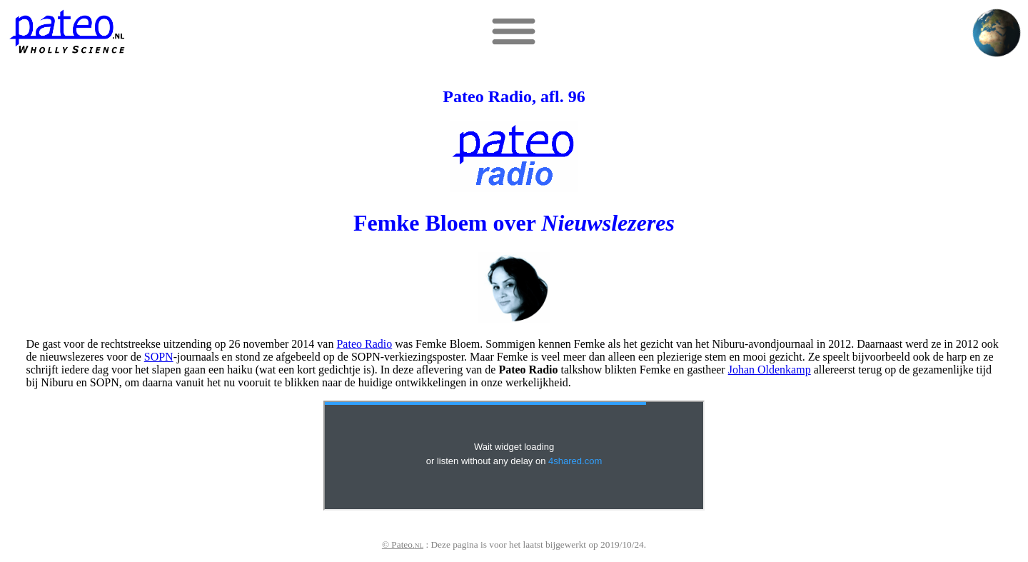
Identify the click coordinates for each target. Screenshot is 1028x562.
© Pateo (402, 544)
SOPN (158, 357)
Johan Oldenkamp (769, 369)
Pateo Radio (364, 344)
